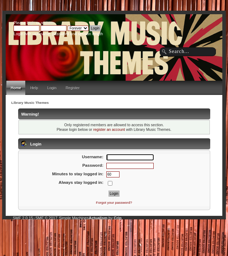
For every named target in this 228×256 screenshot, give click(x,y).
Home (16, 88)
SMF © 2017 (46, 218)
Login (52, 88)
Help (34, 88)
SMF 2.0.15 (23, 218)
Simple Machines (74, 218)
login (31, 23)
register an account (109, 129)
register (47, 23)
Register (73, 88)
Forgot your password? (114, 202)
